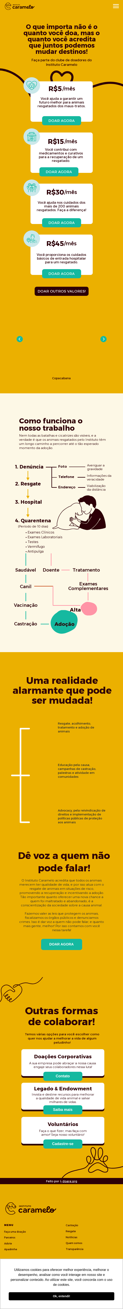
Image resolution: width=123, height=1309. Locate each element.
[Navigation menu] (116, 6)
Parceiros (9, 1237)
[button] (62, 1076)
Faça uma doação (15, 1231)
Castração (72, 1225)
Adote (8, 1243)
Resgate (71, 1231)
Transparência (74, 1249)
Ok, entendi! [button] (61, 1296)
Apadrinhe (10, 1249)
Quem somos (74, 1243)
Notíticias (71, 1237)
